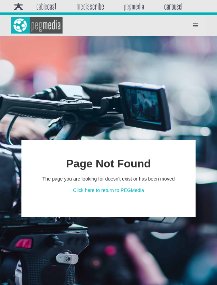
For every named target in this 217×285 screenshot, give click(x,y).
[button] (195, 25)
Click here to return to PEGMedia (108, 190)
